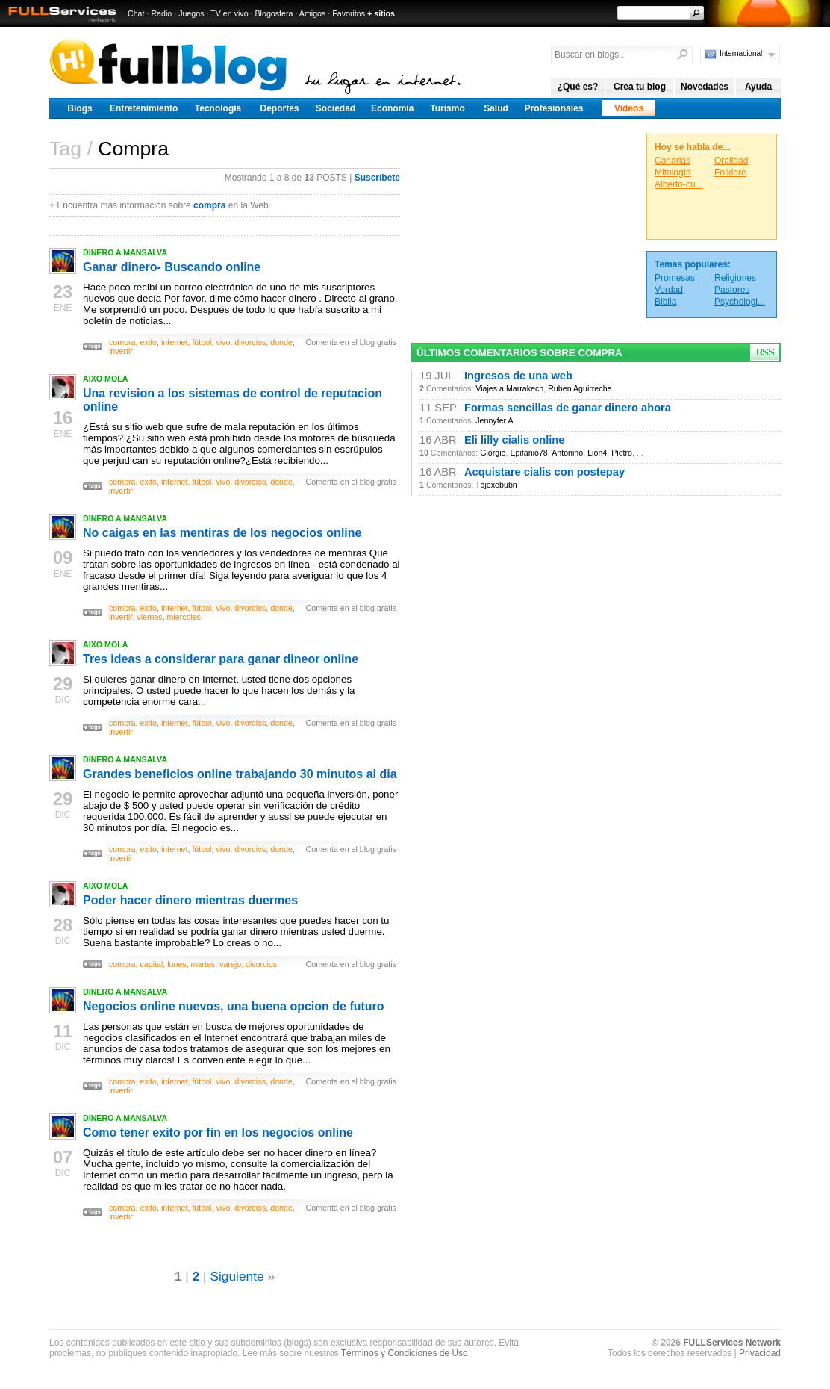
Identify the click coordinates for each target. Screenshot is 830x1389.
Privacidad (760, 1353)
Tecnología (218, 108)
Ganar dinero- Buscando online (171, 267)
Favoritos (348, 13)
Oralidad (731, 160)
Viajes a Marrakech (509, 388)
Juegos (191, 13)
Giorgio (492, 452)
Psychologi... (739, 301)
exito (148, 342)
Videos (628, 108)
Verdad (669, 290)
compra (209, 205)
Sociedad (335, 108)
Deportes (279, 108)
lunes (176, 964)
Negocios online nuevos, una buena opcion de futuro (233, 1006)
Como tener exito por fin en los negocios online (218, 1132)
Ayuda (758, 86)
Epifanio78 (528, 452)
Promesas (675, 278)
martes (203, 964)
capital (151, 964)
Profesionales (554, 108)
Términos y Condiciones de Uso (404, 1353)
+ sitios (381, 13)
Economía (392, 108)
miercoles (184, 616)
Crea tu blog (640, 86)
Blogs (79, 108)
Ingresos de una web (518, 376)
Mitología (673, 172)
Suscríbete (377, 178)
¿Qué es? (578, 86)
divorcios (250, 342)
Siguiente (236, 1276)
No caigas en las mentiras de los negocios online (222, 532)
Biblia (665, 301)
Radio (161, 13)
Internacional (741, 53)
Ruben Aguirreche (579, 388)
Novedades (704, 86)
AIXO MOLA (105, 378)
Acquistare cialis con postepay (544, 472)
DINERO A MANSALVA (125, 252)
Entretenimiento (144, 108)
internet (174, 342)
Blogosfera (274, 13)
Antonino (567, 452)
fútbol (201, 342)
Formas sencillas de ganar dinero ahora (567, 408)
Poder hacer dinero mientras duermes (190, 900)
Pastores (731, 290)
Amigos (312, 13)
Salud (496, 108)
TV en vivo (229, 13)
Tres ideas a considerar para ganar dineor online (220, 659)
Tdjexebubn (496, 484)
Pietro (621, 452)
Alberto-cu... (679, 184)
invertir (121, 351)
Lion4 (597, 452)
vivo (223, 342)
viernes (149, 616)
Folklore (730, 172)
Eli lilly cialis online (514, 440)
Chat (136, 13)
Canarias (672, 160)
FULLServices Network (732, 1342)
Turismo (447, 108)
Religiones (735, 278)
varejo (230, 964)
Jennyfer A (494, 420)
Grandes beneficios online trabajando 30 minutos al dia (240, 774)
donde (281, 342)
